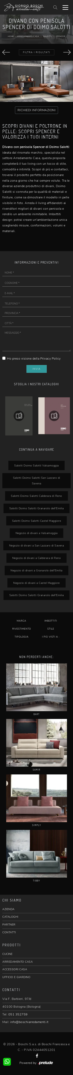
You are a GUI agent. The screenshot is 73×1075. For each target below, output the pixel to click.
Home (11, 36)
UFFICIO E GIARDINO (16, 977)
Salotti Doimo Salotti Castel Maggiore (36, 521)
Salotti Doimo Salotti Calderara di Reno (36, 496)
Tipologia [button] (22, 636)
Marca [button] (21, 620)
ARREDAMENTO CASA (17, 962)
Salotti (47, 36)
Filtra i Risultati (36, 52)
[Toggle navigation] (65, 7)
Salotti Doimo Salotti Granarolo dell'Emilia (36, 508)
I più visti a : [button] (51, 636)
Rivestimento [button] (21, 628)
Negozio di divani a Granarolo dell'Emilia (36, 570)
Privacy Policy (50, 358)
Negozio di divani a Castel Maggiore (36, 583)
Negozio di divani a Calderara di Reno (36, 558)
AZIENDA (8, 909)
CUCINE (7, 954)
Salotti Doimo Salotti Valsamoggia (36, 465)
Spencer (60, 36)
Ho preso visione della (34, 358)
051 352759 (18, 1014)
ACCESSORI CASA (14, 969)
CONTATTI (9, 932)
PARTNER (9, 924)
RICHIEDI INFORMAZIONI (37, 110)
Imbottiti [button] (50, 620)
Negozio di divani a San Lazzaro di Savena (36, 545)
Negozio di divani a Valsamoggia (37, 533)
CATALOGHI (10, 917)
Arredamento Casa (28, 36)
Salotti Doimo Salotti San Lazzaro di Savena (36, 480)
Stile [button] (50, 628)
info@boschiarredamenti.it (29, 1022)
